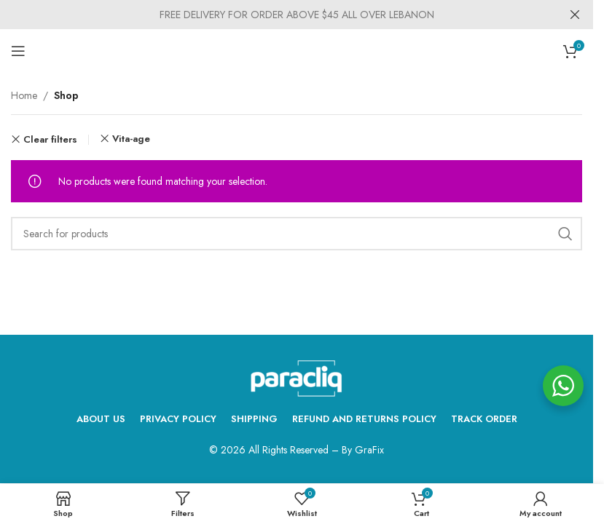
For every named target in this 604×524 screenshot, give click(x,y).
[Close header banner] (575, 14)
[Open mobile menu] (18, 51)
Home (24, 95)
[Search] (296, 233)
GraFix (369, 449)
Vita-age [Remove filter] (131, 139)
